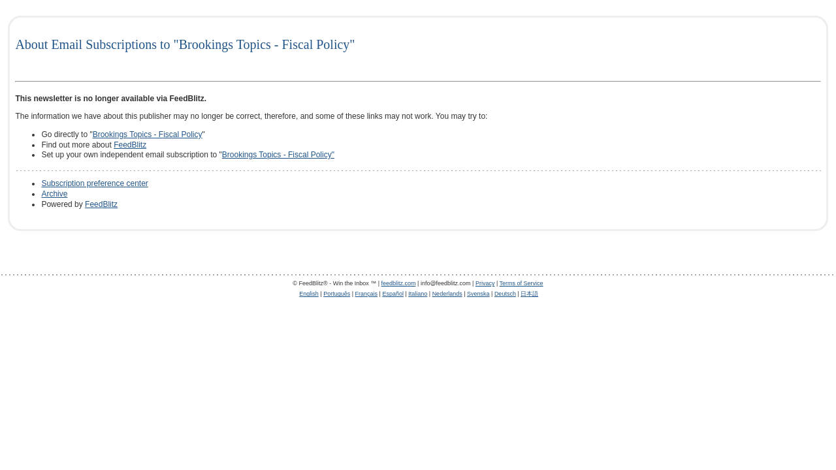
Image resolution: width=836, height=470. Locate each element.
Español (393, 293)
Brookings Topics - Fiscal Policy (147, 134)
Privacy (485, 283)
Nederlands (447, 293)
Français (366, 293)
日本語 (529, 293)
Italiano (417, 293)
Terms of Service (521, 283)
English (309, 293)
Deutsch (505, 293)
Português (336, 293)
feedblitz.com (398, 283)
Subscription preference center (94, 183)
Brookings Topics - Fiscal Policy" (278, 154)
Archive (54, 193)
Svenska (478, 293)
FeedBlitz (130, 144)
